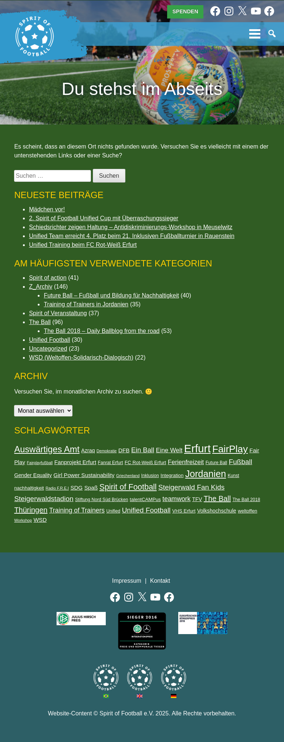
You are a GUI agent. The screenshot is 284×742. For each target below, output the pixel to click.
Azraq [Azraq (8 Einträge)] (88, 450)
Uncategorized (48, 349)
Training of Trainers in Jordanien (86, 304)
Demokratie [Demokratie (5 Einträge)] (106, 451)
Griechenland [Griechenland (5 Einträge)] (127, 475)
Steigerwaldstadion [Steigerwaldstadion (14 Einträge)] (43, 499)
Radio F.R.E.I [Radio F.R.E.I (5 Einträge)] (57, 488)
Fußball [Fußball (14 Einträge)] (240, 462)
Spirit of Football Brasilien (106, 677)
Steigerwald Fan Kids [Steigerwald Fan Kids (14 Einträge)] (191, 487)
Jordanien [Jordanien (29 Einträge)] (205, 474)
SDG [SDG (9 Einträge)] (76, 487)
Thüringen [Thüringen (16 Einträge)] (30, 510)
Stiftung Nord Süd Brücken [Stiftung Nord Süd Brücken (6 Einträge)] (101, 499)
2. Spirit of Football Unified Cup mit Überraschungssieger (103, 218)
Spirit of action (47, 278)
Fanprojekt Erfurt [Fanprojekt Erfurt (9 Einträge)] (75, 462)
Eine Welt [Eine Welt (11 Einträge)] (169, 450)
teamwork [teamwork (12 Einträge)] (176, 499)
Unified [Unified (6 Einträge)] (113, 511)
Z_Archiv (40, 286)
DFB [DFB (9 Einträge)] (123, 450)
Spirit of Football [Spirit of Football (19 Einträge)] (128, 487)
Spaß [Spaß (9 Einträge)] (91, 487)
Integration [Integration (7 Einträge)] (171, 475)
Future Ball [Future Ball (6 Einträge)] (216, 462)
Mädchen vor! (47, 209)
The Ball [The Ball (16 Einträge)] (217, 498)
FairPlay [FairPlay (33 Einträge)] (230, 449)
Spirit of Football (139, 677)
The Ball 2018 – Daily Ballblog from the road (101, 331)
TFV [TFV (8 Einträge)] (197, 499)
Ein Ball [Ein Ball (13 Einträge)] (142, 450)
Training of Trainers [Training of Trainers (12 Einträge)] (77, 510)
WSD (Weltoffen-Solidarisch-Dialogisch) (81, 357)
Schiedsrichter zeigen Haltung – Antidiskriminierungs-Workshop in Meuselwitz (130, 227)
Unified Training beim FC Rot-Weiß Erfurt (82, 245)
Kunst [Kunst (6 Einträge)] (233, 475)
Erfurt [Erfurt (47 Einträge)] (197, 448)
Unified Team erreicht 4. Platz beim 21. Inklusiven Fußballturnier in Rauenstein (131, 236)
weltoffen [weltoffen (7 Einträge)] (247, 511)
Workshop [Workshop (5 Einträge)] (23, 520)
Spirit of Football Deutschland (173, 677)
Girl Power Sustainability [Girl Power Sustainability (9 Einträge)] (84, 475)
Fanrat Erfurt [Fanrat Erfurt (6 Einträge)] (110, 462)
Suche (272, 34)
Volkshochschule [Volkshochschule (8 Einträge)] (216, 511)
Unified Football (49, 340)
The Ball (40, 322)
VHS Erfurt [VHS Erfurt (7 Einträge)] (184, 511)
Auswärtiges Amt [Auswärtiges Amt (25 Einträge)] (47, 449)
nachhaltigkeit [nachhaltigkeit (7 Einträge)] (29, 488)
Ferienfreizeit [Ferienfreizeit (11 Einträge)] (186, 462)
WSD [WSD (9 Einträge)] (40, 520)
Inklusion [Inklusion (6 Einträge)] (150, 475)
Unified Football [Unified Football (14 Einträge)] (146, 510)
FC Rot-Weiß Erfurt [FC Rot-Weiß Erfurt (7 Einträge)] (145, 462)
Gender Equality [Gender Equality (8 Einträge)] (33, 475)
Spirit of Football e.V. (34, 36)
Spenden (185, 11)
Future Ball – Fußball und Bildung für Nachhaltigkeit (111, 295)
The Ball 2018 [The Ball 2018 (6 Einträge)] (246, 499)
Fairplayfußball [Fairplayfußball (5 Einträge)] (40, 462)
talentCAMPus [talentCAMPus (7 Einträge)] (145, 499)
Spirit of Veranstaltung (58, 313)
